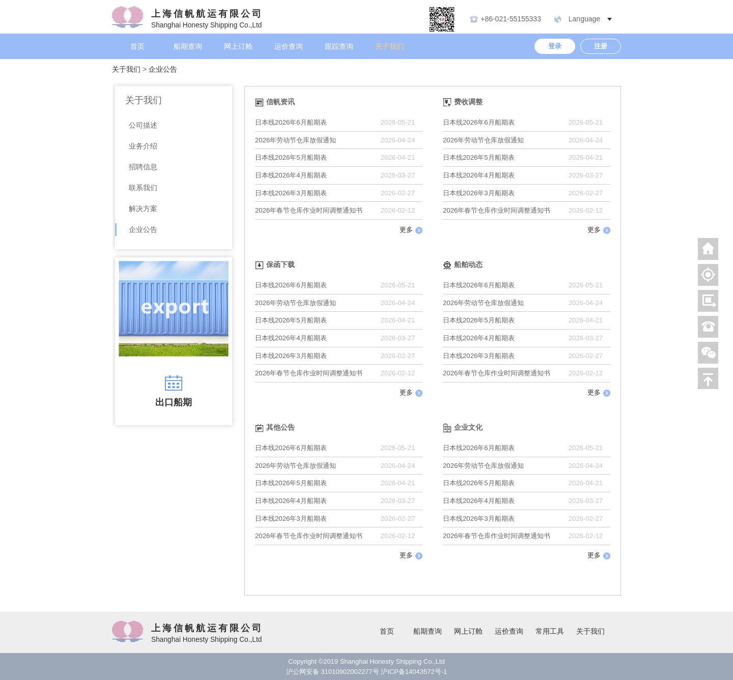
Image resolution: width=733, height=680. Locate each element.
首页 (137, 46)
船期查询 (188, 46)
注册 (600, 46)
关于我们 (389, 46)
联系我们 (143, 188)
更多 (411, 230)
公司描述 (143, 125)
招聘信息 (143, 167)
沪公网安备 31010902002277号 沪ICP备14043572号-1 (366, 671)
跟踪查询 (339, 46)
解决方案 (143, 208)
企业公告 (163, 69)
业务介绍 (143, 146)
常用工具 (549, 631)
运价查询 (288, 46)
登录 (554, 46)
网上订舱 (238, 46)
